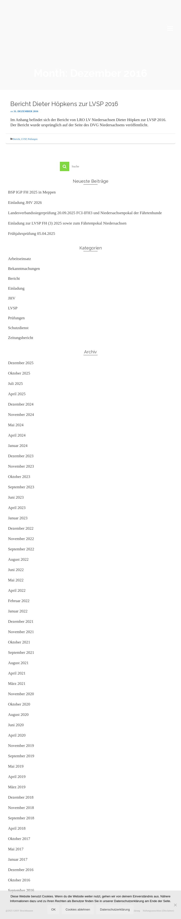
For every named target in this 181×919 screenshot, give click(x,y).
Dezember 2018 (20, 797)
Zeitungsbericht (20, 337)
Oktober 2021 (19, 642)
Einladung (16, 288)
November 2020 (21, 694)
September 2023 (21, 487)
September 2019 (21, 756)
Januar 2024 (18, 445)
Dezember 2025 (20, 363)
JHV (11, 298)
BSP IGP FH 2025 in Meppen (32, 192)
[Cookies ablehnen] (175, 905)
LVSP (23, 139)
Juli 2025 (15, 383)
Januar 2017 (18, 859)
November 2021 (21, 632)
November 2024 (21, 414)
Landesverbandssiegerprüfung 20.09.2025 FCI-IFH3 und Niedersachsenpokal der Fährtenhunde (85, 213)
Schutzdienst (18, 328)
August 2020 (18, 714)
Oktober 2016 (19, 880)
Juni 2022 (16, 570)
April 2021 (16, 673)
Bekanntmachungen (24, 268)
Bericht (16, 139)
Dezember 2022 (20, 528)
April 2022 (16, 590)
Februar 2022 (18, 601)
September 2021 (21, 652)
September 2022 (21, 549)
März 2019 (16, 787)
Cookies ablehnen (78, 909)
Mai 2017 (16, 849)
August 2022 (18, 559)
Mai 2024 (16, 425)
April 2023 (16, 507)
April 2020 (16, 735)
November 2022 (21, 538)
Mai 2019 (16, 766)
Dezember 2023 (20, 456)
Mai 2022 (16, 580)
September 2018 (21, 818)
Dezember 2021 (20, 621)
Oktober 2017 (19, 838)
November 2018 (21, 807)
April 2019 (16, 776)
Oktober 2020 (19, 704)
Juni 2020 (16, 725)
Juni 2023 (16, 497)
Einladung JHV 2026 (25, 202)
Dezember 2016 (20, 870)
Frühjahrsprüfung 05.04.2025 (31, 233)
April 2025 (16, 394)
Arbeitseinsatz (19, 258)
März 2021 (16, 683)
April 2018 (16, 828)
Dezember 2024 (20, 404)
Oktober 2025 (19, 373)
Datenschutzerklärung (115, 909)
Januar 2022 (18, 611)
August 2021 (18, 663)
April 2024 (16, 435)
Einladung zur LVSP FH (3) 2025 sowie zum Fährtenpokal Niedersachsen (67, 223)
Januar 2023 (18, 518)
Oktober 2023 (19, 476)
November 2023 (21, 466)
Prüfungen (32, 139)
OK (53, 909)
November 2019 (21, 745)
